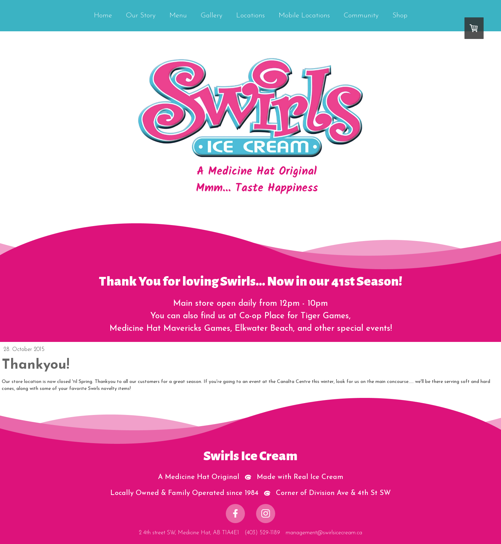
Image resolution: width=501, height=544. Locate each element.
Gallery (211, 15)
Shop (399, 15)
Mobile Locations (304, 15)
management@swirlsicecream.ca (324, 533)
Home (103, 15)
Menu (178, 15)
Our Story (141, 15)
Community (361, 15)
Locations (250, 15)
